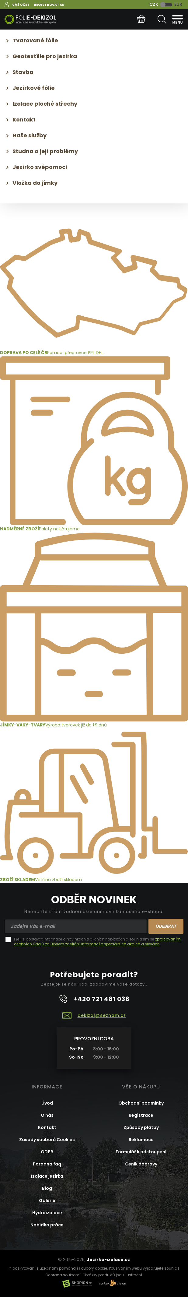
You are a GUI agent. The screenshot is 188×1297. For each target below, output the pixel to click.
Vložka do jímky (34, 183)
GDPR (47, 1152)
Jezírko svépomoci (39, 167)
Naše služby (29, 135)
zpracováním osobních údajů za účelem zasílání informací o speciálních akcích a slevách (97, 942)
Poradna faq (47, 1164)
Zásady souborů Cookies (47, 1140)
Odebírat (166, 926)
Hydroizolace (47, 1213)
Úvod (47, 1103)
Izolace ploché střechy (44, 103)
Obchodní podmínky (141, 1103)
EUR (178, 4)
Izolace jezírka (47, 1176)
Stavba (22, 72)
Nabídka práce (47, 1225)
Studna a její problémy (45, 151)
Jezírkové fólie (33, 88)
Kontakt (24, 119)
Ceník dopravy (141, 1164)
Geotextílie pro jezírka (44, 56)
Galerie (47, 1200)
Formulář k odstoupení (141, 1152)
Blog (47, 1188)
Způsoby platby (141, 1127)
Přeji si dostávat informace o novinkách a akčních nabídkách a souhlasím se (97, 942)
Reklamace (141, 1140)
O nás (47, 1115)
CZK (153, 4)
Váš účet (21, 4)
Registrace (141, 1115)
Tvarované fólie (35, 40)
